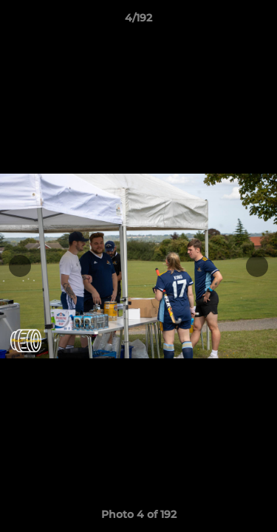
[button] (259, 21)
